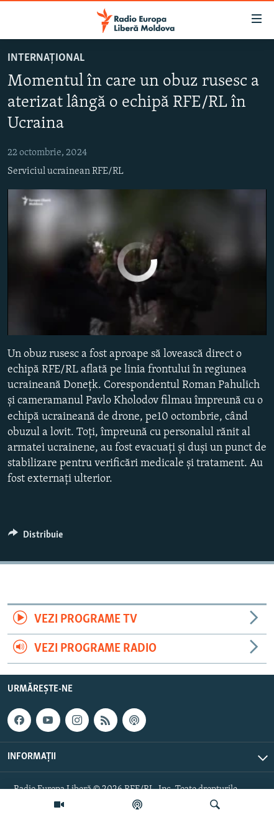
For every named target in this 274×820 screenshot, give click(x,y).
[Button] (35, 537)
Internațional (45, 58)
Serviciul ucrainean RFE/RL (65, 171)
